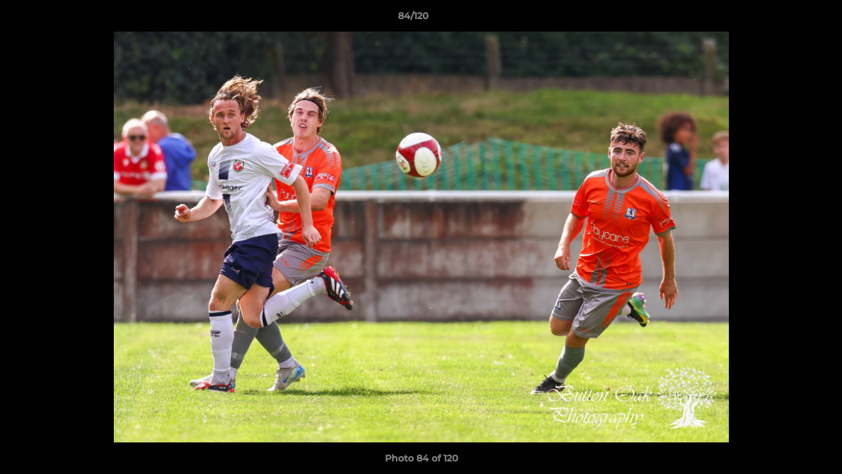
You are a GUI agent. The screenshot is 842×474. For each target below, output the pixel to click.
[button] (787, 19)
